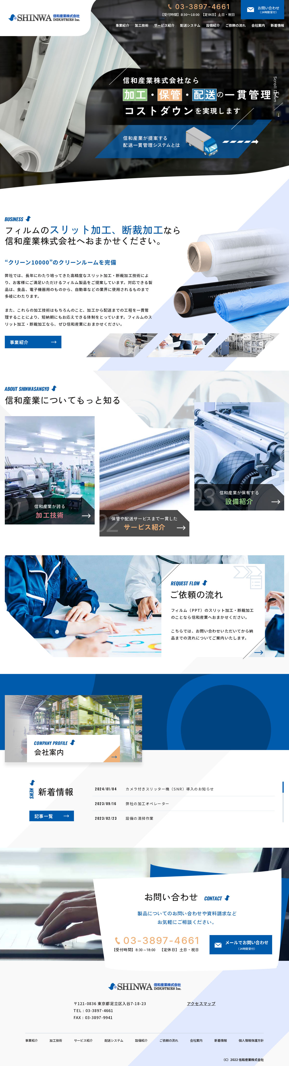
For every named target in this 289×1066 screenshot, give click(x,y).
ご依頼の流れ (235, 25)
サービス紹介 (164, 25)
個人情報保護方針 (251, 1040)
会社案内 (258, 25)
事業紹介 (122, 25)
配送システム (190, 25)
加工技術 (141, 25)
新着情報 (277, 25)
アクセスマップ (201, 1003)
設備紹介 (213, 25)
